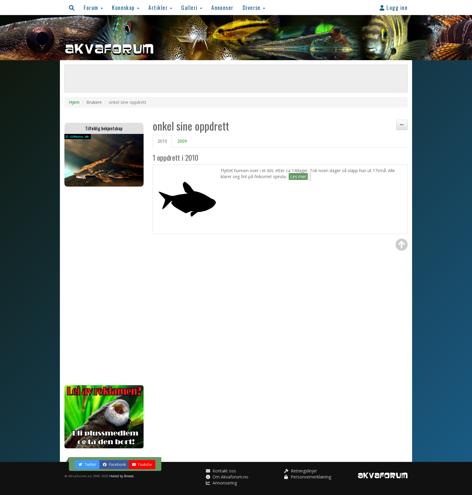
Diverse (254, 7)
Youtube (142, 464)
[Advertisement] (104, 286)
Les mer (298, 176)
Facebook (114, 464)
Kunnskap (125, 7)
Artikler (160, 7)
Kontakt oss (221, 471)
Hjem (74, 102)
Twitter (87, 464)
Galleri (191, 7)
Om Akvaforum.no (227, 477)
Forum (93, 7)
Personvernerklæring (307, 477)
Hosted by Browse (121, 476)
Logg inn (394, 7)
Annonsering (221, 483)
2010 (162, 141)
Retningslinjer (300, 471)
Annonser (222, 7)
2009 (182, 141)
